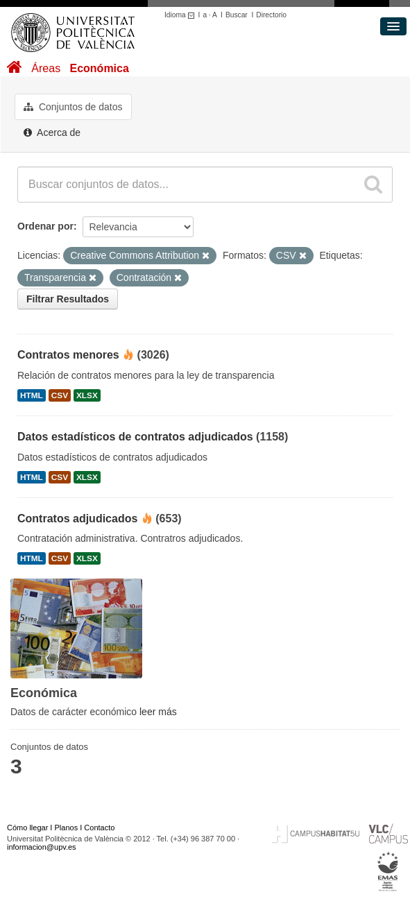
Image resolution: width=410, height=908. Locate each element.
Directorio (271, 15)
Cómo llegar (27, 827)
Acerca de (52, 132)
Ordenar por (45, 226)
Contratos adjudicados (77, 518)
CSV (59, 395)
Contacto (99, 827)
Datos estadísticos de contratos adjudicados (135, 437)
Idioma (181, 15)
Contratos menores (68, 355)
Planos (66, 827)
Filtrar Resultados (67, 299)
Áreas (45, 68)
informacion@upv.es (41, 847)
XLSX (87, 395)
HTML (31, 395)
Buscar (236, 15)
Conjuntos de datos (73, 106)
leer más (158, 711)
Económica (98, 68)
